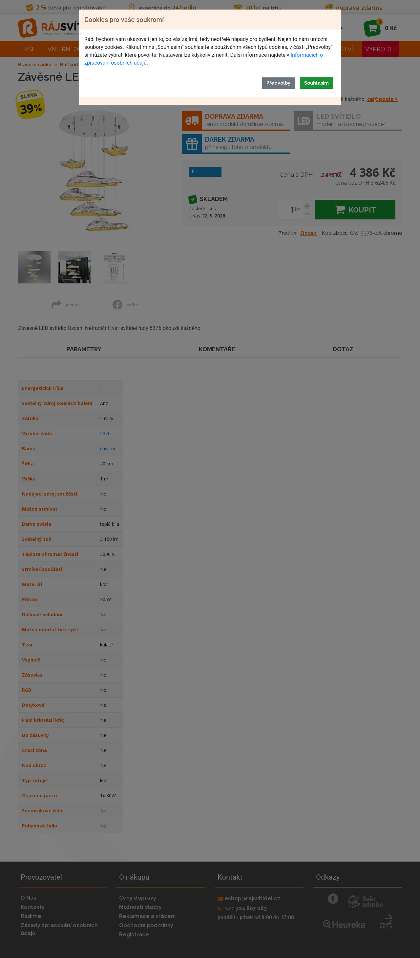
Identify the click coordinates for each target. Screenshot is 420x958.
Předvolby (278, 83)
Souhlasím (316, 83)
